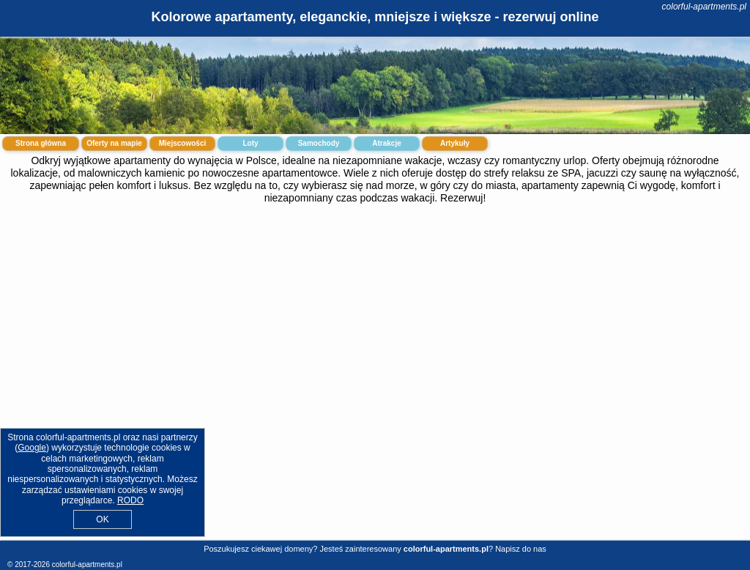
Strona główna (40, 143)
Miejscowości (182, 143)
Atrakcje (386, 143)
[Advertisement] (375, 323)
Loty (250, 143)
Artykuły (454, 143)
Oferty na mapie (114, 143)
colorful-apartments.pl (704, 6)
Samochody (319, 143)
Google (32, 448)
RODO (130, 500)
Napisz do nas (520, 548)
